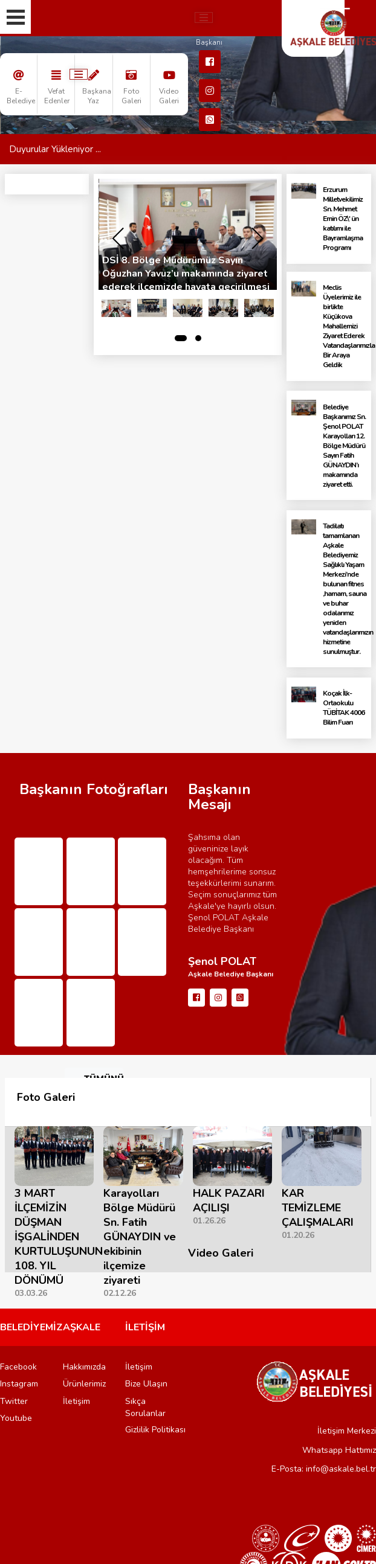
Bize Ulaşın (146, 1383)
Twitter (14, 1401)
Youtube (16, 1418)
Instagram (19, 1383)
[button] (180, 338)
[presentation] (118, 238)
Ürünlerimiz (84, 1383)
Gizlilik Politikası (155, 1429)
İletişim (76, 1401)
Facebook (18, 1367)
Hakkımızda (84, 1367)
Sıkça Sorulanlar (145, 1407)
